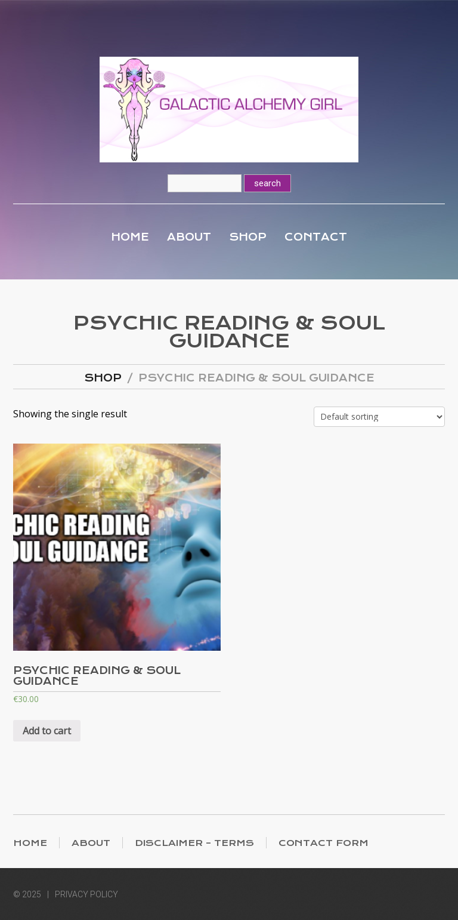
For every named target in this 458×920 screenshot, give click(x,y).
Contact (315, 237)
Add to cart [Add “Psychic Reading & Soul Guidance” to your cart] (47, 730)
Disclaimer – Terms (194, 843)
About (189, 237)
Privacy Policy (86, 894)
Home (130, 237)
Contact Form (323, 843)
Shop (248, 237)
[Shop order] (379, 417)
